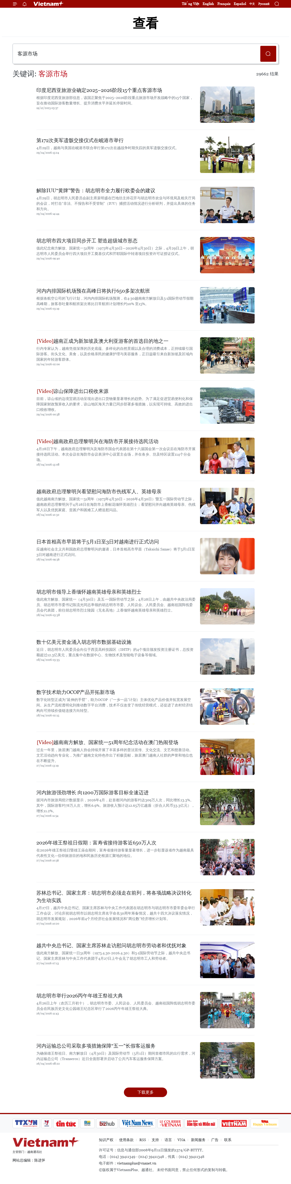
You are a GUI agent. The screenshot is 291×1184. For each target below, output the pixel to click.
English (208, 4)
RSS (142, 1140)
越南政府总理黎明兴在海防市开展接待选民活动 (97, 441)
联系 (227, 1140)
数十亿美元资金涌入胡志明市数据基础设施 (83, 642)
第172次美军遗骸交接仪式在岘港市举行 (80, 140)
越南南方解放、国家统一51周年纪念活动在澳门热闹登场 (107, 742)
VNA (181, 1140)
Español (240, 4)
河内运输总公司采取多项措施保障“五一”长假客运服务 (96, 1046)
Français (223, 4)
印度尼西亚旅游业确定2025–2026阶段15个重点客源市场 (99, 90)
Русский (263, 4)
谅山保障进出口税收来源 (72, 391)
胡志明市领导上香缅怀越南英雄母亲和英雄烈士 (88, 592)
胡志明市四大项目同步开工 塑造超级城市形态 (87, 241)
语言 (168, 1140)
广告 (214, 1140)
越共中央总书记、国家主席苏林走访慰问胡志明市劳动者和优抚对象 (111, 945)
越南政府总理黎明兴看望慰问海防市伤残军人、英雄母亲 (98, 491)
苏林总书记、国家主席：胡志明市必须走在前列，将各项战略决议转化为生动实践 (113, 896)
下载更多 (145, 1092)
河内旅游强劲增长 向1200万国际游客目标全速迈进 (92, 792)
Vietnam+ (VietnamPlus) (49, 3)
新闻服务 (198, 1140)
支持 (155, 1140)
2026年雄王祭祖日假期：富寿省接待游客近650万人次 (96, 843)
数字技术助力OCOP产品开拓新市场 (75, 692)
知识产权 (106, 1140)
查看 (145, 23)
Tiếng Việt (190, 4)
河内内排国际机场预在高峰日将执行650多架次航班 (93, 291)
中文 (252, 3)
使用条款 (126, 1140)
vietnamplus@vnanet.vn (136, 1163)
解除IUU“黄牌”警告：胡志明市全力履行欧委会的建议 (95, 190)
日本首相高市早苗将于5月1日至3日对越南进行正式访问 (97, 542)
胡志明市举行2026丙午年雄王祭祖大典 (79, 996)
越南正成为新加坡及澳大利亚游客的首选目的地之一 (102, 341)
